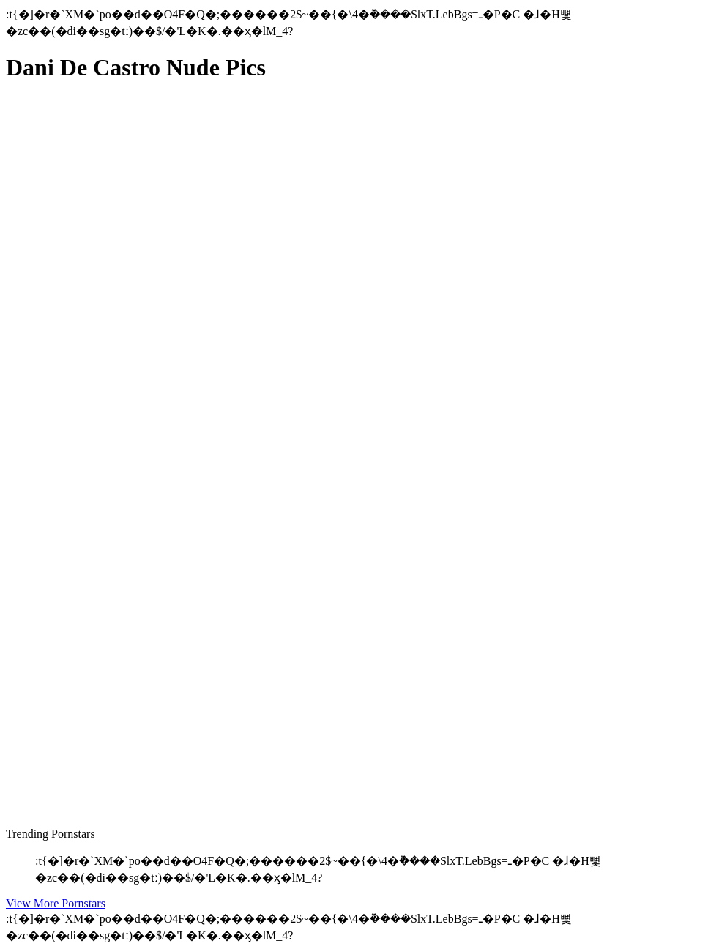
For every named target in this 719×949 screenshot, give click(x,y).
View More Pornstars (55, 903)
